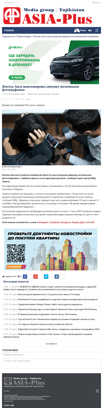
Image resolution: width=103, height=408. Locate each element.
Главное (9, 30)
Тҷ (9, 2)
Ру (5, 2)
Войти (96, 2)
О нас (6, 391)
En (12, 2)
